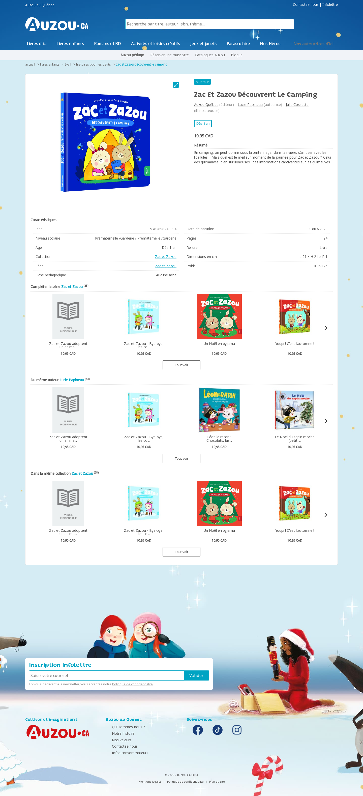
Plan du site (217, 781)
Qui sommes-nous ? (123, 726)
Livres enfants (49, 64)
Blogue (237, 54)
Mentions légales (150, 781)
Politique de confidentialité (132, 684)
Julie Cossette (297, 104)
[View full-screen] (176, 85)
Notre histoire (118, 733)
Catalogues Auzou (210, 54)
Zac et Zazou (165, 256)
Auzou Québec (206, 104)
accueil (30, 64)
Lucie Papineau (250, 104)
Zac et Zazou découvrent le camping (141, 64)
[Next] (325, 327)
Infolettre (330, 5)
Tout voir (181, 365)
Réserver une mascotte (169, 54)
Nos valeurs (117, 740)
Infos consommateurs (125, 752)
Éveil (68, 64)
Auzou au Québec (39, 5)
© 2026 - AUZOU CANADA (181, 775)
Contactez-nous (306, 5)
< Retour (202, 81)
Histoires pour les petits (93, 64)
